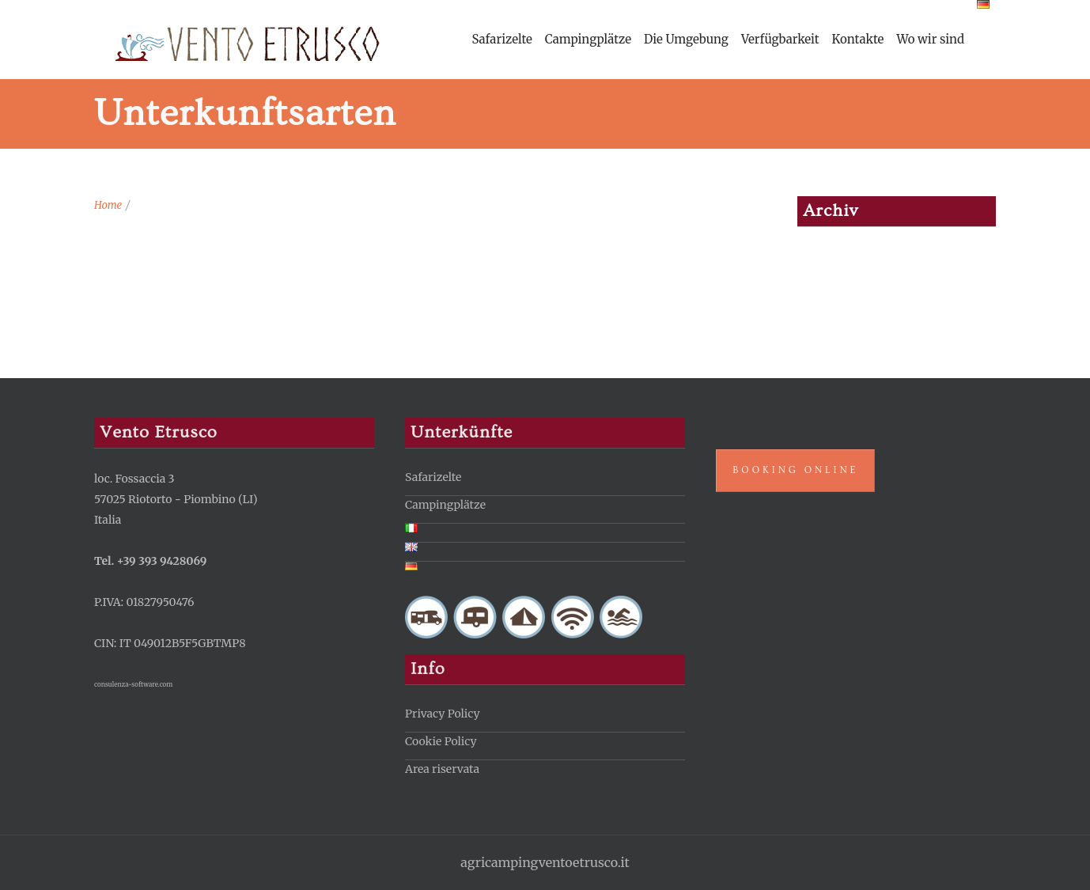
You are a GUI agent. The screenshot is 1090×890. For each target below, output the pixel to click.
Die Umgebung (686, 39)
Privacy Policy (442, 713)
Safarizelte (501, 39)
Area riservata (442, 769)
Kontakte (858, 39)
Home (108, 205)
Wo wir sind (930, 39)
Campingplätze (588, 39)
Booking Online (795, 470)
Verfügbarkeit (780, 39)
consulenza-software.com (133, 684)
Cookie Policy (441, 741)
